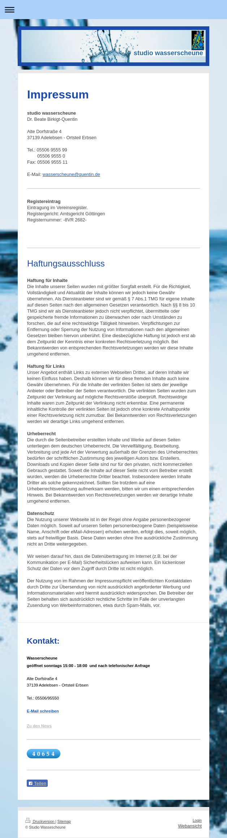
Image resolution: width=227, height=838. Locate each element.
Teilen (37, 783)
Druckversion (40, 822)
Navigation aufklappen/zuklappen (113, 9)
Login (197, 820)
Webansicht (190, 826)
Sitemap (64, 822)
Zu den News (39, 726)
